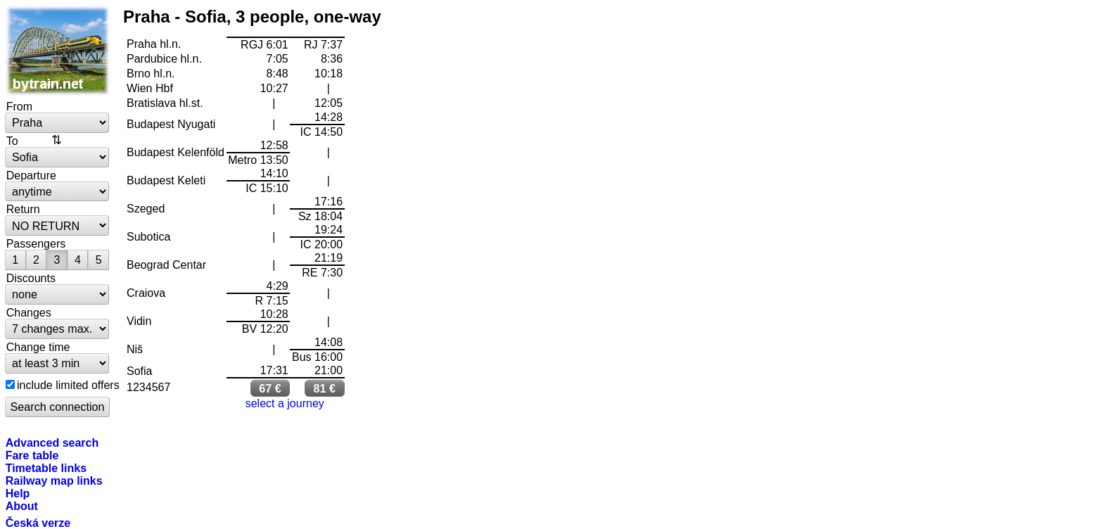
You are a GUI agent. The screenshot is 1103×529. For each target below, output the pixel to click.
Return (23, 209)
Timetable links (46, 467)
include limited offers (68, 384)
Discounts (31, 278)
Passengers (36, 243)
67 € (270, 388)
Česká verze (38, 522)
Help (18, 493)
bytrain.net (57, 50)
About (22, 505)
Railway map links (54, 480)
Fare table (32, 455)
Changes (28, 312)
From (19, 106)
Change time (38, 346)
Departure (31, 175)
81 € (325, 388)
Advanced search (52, 442)
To (12, 140)
